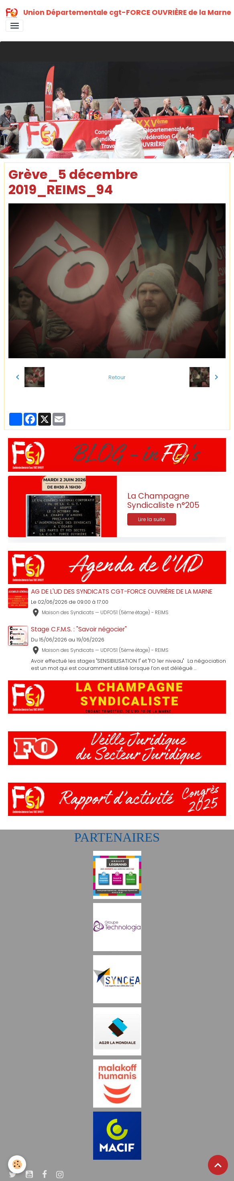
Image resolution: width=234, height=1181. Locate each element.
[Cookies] (17, 1164)
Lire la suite (151, 519)
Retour (117, 377)
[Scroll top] (218, 1165)
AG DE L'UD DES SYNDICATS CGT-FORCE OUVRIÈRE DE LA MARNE (121, 591)
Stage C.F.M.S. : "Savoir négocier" (79, 629)
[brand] (114, 13)
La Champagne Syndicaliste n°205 (163, 500)
